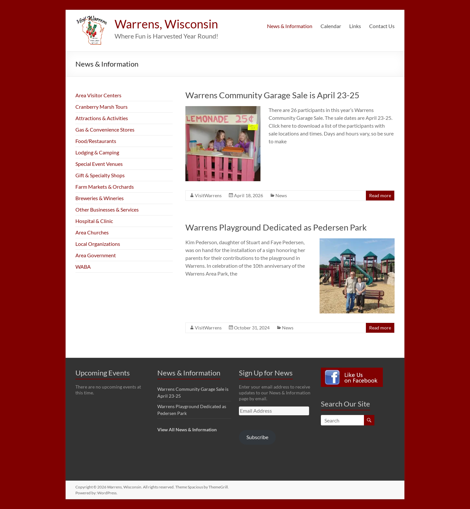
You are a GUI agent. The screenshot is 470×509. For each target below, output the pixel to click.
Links (355, 26)
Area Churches (92, 232)
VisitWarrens (208, 195)
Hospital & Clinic (94, 221)
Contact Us (382, 26)
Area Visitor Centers (98, 95)
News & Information (289, 26)
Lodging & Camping (97, 152)
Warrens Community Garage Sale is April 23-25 (272, 95)
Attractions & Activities (101, 118)
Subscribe (257, 437)
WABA (83, 266)
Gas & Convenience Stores (104, 129)
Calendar (331, 26)
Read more (380, 195)
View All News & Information (187, 429)
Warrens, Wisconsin (166, 24)
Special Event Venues (99, 164)
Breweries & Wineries (99, 198)
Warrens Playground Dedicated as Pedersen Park (276, 227)
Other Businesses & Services (107, 209)
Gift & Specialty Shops (100, 175)
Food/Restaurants (95, 141)
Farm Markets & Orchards (104, 186)
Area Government (95, 255)
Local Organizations (97, 244)
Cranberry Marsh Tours (101, 106)
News (281, 195)
